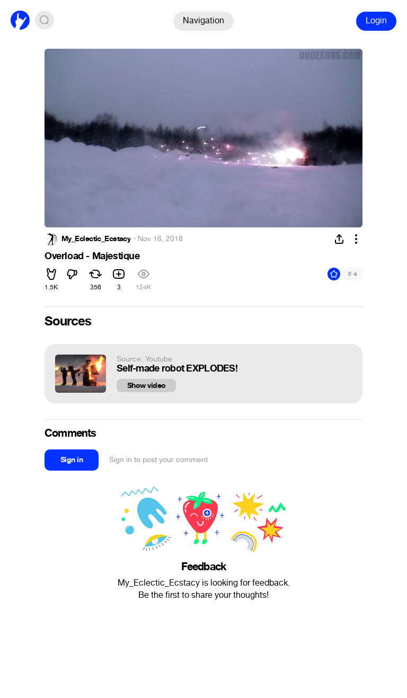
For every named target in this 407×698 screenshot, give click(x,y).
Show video (146, 386)
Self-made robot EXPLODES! (177, 369)
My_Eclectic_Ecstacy (95, 239)
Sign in (71, 460)
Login (376, 20)
